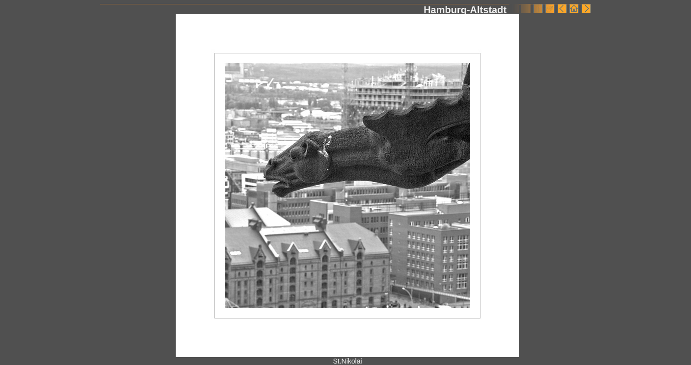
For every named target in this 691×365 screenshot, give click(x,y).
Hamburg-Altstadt (465, 9)
